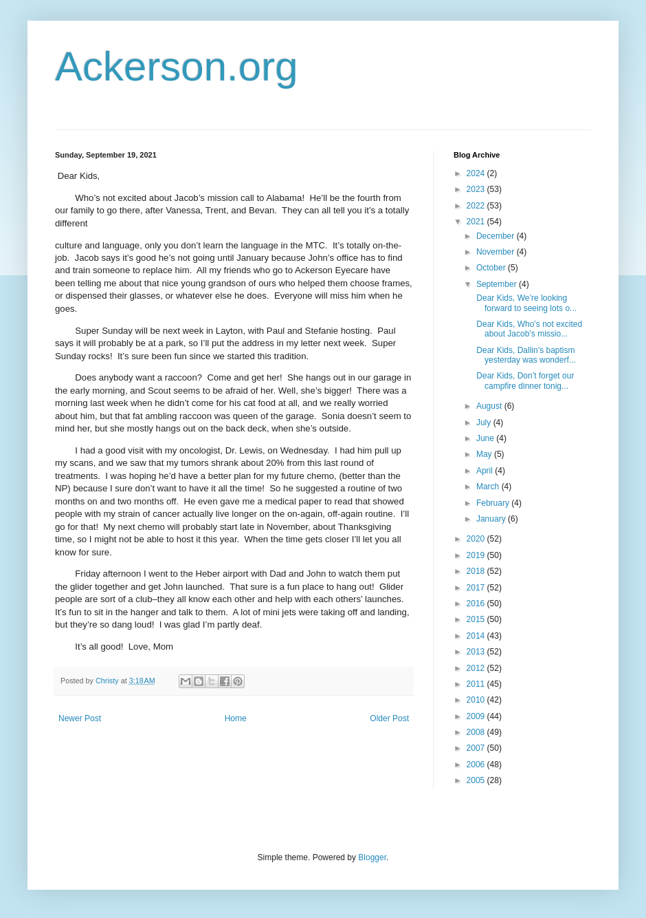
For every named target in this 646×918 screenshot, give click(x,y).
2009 (477, 716)
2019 (477, 555)
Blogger (372, 857)
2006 (477, 764)
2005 (477, 780)
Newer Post (79, 718)
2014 (477, 636)
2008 (477, 732)
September (497, 284)
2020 (477, 539)
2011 (477, 684)
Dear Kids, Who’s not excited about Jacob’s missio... (528, 329)
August (490, 406)
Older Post (389, 718)
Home (236, 718)
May (485, 454)
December (496, 236)
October (492, 268)
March (489, 486)
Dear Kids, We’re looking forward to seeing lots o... (525, 302)
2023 (477, 189)
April (485, 471)
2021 (477, 221)
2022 (477, 206)
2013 (477, 652)
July (484, 422)
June (486, 438)
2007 (477, 748)
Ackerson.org (176, 66)
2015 (477, 619)
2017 (477, 588)
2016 (477, 603)
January (492, 519)
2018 (477, 571)
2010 (477, 700)
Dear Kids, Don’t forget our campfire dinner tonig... (524, 380)
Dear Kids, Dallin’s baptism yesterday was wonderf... (525, 355)
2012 (477, 668)
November (496, 252)
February (493, 503)
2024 (477, 173)
